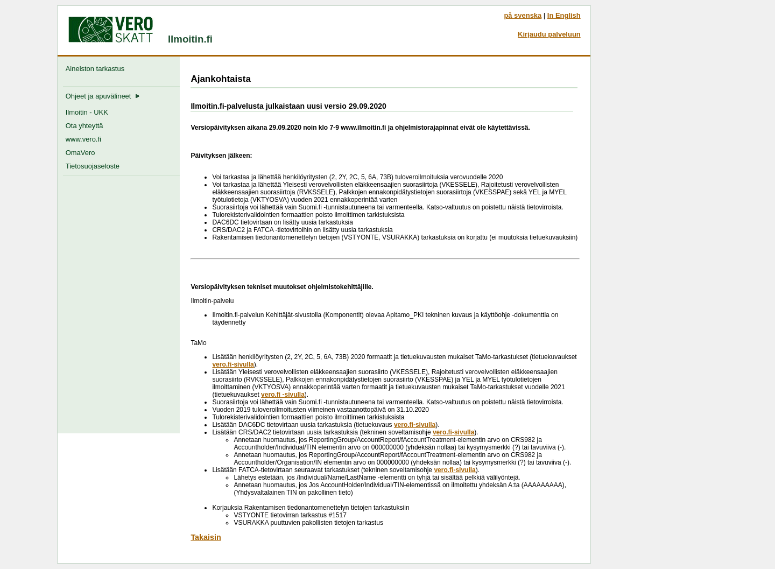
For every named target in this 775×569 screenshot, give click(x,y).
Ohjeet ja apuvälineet (103, 96)
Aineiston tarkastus (97, 69)
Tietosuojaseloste (92, 166)
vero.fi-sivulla (232, 364)
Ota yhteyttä (84, 126)
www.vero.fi (83, 139)
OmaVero (80, 153)
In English (564, 15)
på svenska (522, 15)
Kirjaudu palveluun (549, 34)
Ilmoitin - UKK (87, 112)
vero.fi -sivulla (283, 394)
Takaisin (206, 537)
